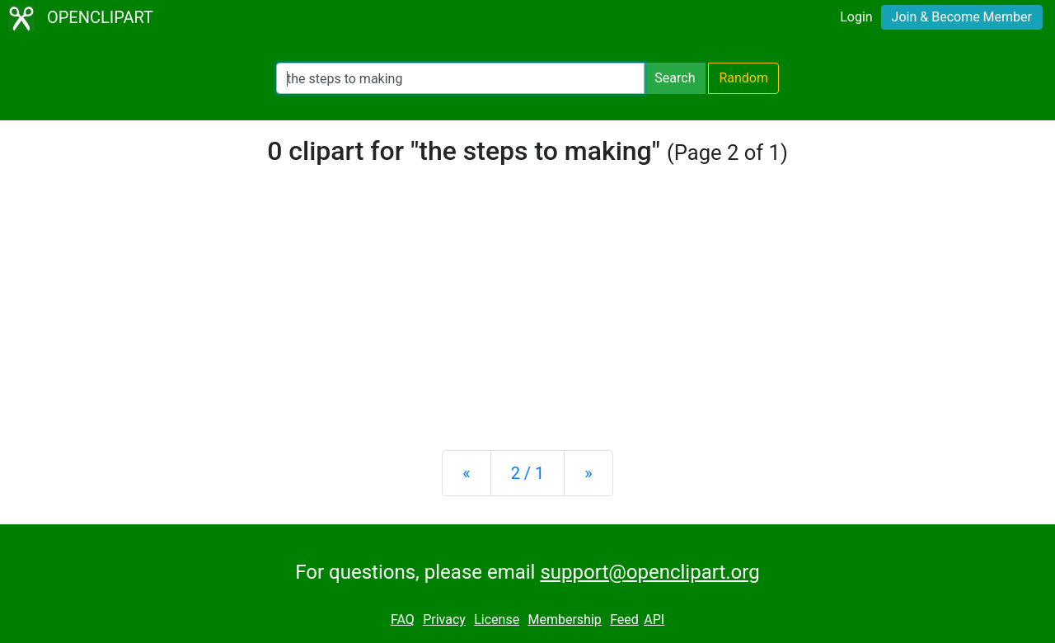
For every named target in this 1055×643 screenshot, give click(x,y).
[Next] (588, 473)
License (496, 619)
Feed (624, 619)
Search (674, 78)
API (654, 619)
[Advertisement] (527, 308)
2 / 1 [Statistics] (528, 473)
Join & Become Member (962, 17)
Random (743, 78)
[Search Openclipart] (460, 78)
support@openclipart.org (649, 572)
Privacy (444, 619)
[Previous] (466, 473)
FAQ (403, 619)
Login (856, 17)
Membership (564, 619)
